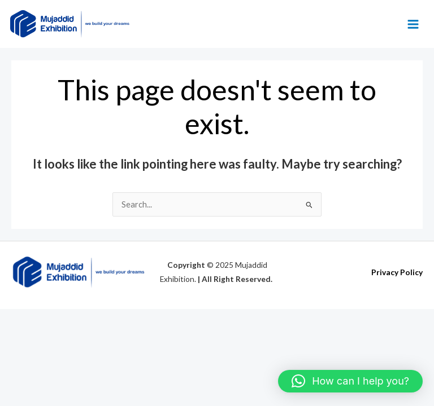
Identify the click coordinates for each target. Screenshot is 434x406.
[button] (350, 381)
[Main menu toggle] (413, 24)
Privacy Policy (397, 272)
